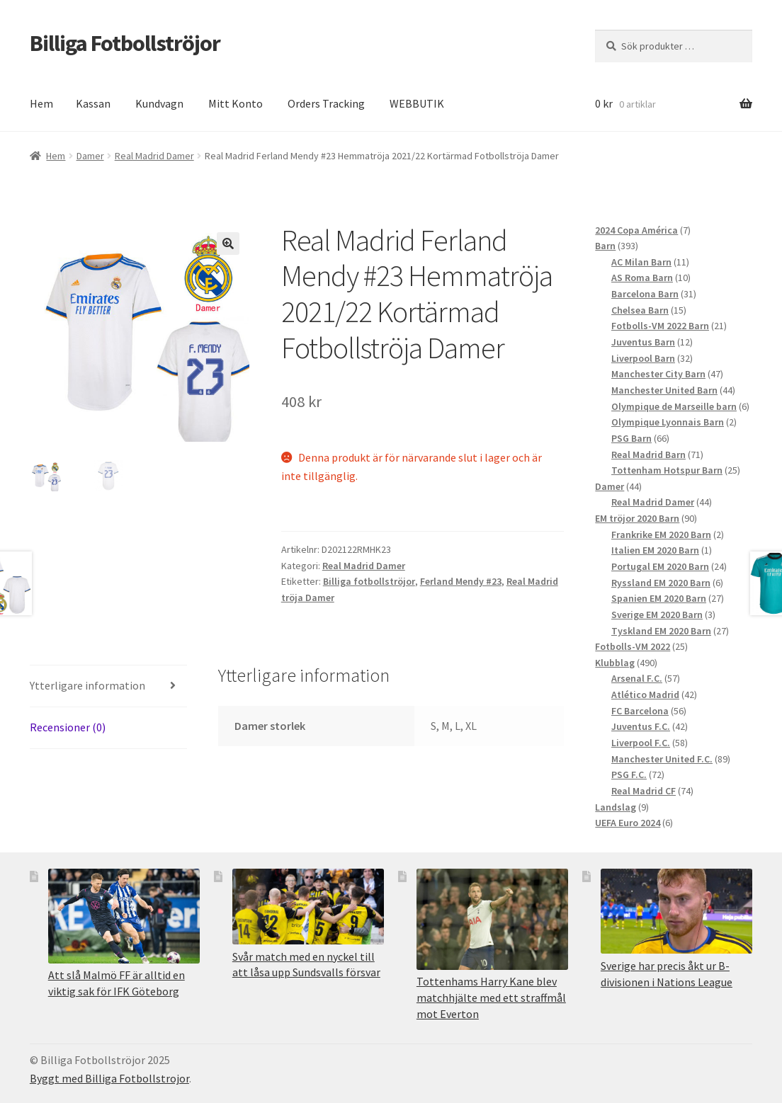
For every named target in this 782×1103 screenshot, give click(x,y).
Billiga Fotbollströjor (125, 43)
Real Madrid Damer (154, 155)
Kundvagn (159, 103)
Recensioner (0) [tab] (68, 727)
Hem (41, 103)
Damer (90, 155)
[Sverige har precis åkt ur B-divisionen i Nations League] (676, 911)
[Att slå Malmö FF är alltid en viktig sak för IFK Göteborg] (124, 916)
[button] (228, 243)
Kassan (93, 103)
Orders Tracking (326, 103)
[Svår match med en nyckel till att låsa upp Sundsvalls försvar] (308, 906)
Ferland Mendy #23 (461, 581)
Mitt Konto (235, 103)
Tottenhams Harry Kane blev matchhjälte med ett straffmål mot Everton (491, 997)
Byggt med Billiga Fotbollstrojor (109, 1078)
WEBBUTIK (417, 103)
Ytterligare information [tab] (87, 685)
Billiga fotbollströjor (369, 581)
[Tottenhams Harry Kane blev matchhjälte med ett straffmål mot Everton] (492, 919)
